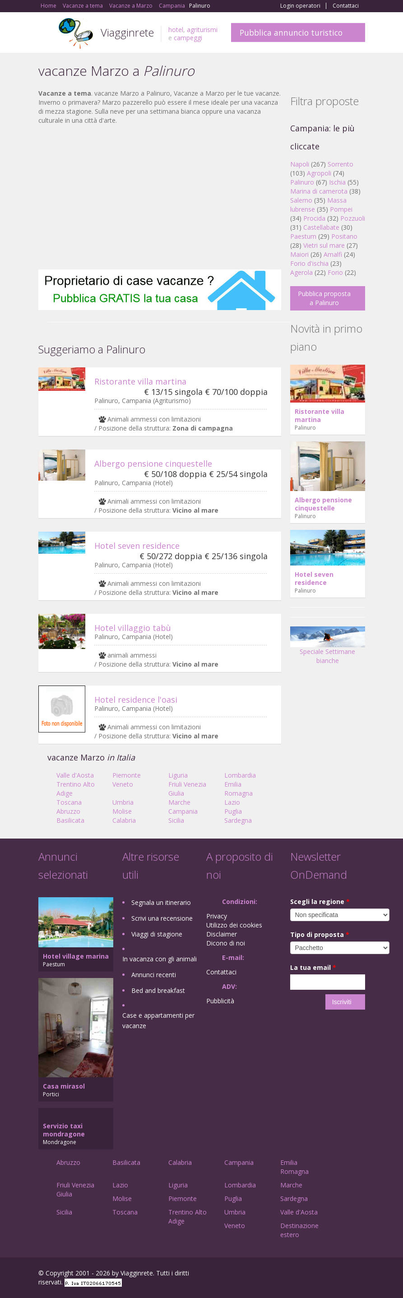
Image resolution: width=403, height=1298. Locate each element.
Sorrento (340, 164)
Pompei (341, 209)
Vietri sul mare (324, 245)
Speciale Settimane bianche (327, 648)
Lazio (232, 802)
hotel (175, 29)
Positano (344, 236)
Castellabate (321, 227)
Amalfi (333, 254)
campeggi (188, 37)
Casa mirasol (64, 1086)
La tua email (313, 967)
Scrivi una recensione (162, 918)
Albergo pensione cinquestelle (153, 463)
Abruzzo (68, 811)
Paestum (303, 236)
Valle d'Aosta (75, 775)
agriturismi (202, 29)
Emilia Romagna (238, 788)
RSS (360, 1274)
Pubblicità (220, 1001)
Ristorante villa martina (140, 381)
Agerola (301, 272)
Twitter (339, 1274)
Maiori (299, 254)
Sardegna (238, 820)
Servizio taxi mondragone (64, 1130)
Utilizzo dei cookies (234, 925)
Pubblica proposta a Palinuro (324, 298)
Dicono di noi (225, 943)
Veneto (122, 784)
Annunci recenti (153, 974)
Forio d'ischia (309, 263)
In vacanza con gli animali (159, 959)
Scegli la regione (320, 901)
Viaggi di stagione (156, 934)
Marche (179, 802)
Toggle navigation (46, 34)
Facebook (297, 1274)
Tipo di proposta (319, 934)
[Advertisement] (159, 197)
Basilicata (70, 820)
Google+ (316, 1274)
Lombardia (240, 775)
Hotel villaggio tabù (132, 627)
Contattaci (346, 6)
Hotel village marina (76, 956)
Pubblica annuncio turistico (291, 32)
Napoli (299, 164)
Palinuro (302, 182)
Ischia (337, 182)
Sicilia (176, 820)
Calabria (124, 820)
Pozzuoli (352, 218)
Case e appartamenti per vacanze (158, 1020)
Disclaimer (221, 934)
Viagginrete (127, 32)
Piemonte (126, 775)
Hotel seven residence (137, 545)
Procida (314, 218)
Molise (122, 811)
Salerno (301, 200)
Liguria (178, 775)
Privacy (216, 916)
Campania (183, 811)
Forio (335, 272)
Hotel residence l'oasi (135, 699)
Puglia (233, 811)
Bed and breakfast (158, 990)
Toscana (69, 802)
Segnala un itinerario (161, 902)
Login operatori (300, 6)
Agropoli (319, 173)
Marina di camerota (318, 191)
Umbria (123, 802)
